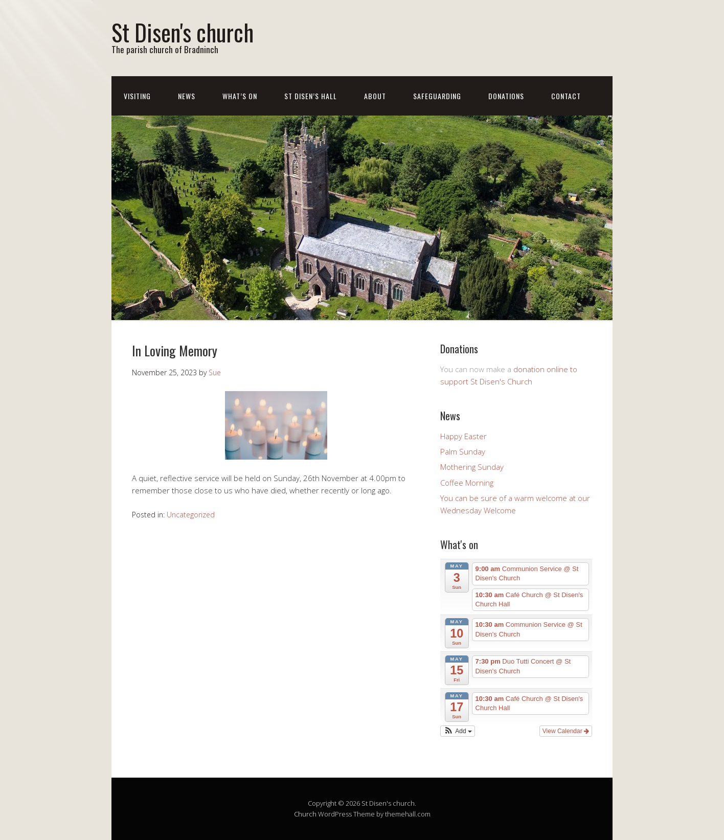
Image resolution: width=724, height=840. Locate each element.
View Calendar (565, 731)
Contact (566, 95)
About (375, 95)
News (186, 95)
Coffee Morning (466, 483)
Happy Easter (463, 436)
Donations (506, 95)
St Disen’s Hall (310, 95)
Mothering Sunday (472, 467)
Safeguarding (437, 95)
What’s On (239, 95)
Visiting (137, 95)
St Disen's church (182, 32)
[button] (457, 731)
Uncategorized (191, 514)
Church (305, 814)
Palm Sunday (462, 451)
